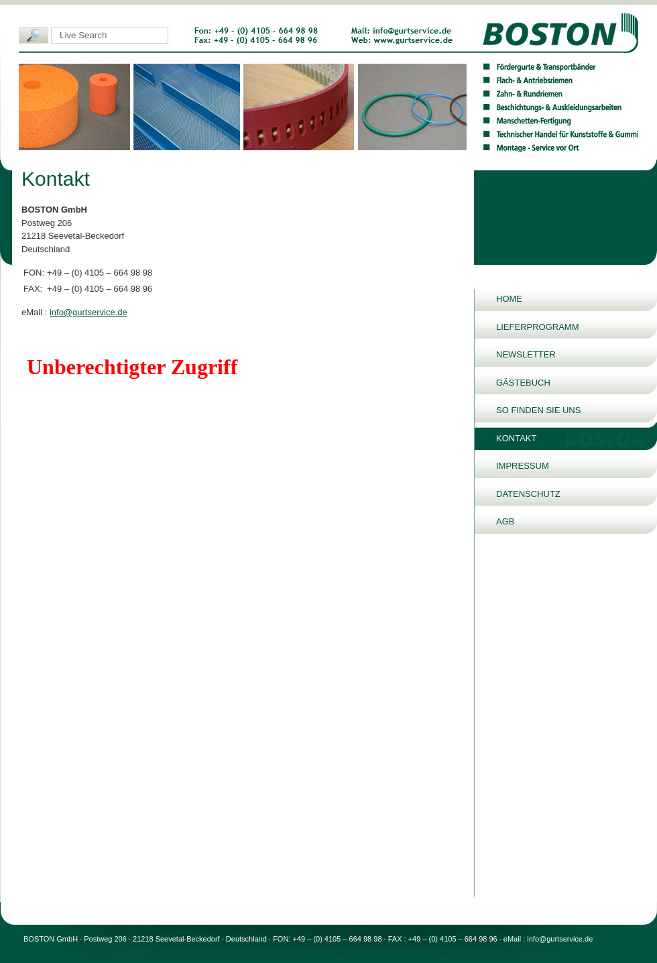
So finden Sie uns (538, 410)
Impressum (522, 466)
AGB (505, 521)
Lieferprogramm (537, 327)
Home (509, 299)
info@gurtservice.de (88, 312)
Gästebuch (523, 383)
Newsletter (526, 354)
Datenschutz (528, 494)
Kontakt (516, 438)
